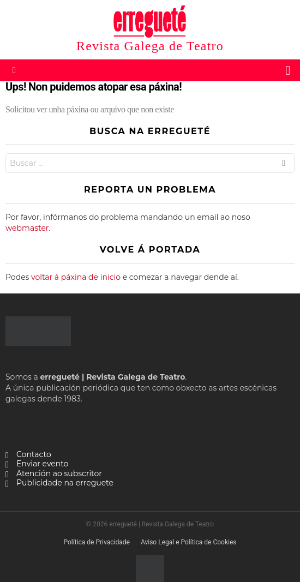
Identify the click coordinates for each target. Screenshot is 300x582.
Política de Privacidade (96, 542)
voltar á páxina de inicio (76, 277)
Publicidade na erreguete (64, 483)
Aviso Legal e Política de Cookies (189, 542)
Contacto (33, 454)
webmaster (27, 228)
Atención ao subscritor (59, 473)
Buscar (284, 164)
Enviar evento (42, 464)
